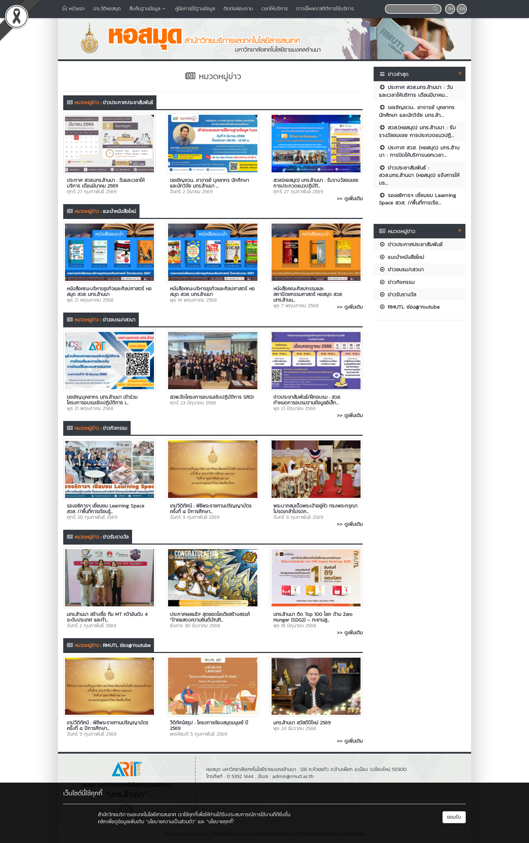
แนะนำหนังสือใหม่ (119, 211)
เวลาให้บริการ (274, 8)
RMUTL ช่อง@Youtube (126, 645)
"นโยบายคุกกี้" (220, 821)
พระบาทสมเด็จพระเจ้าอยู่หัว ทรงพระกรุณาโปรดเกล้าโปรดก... (315, 508)
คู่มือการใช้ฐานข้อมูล (195, 8)
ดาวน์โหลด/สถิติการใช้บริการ (325, 8)
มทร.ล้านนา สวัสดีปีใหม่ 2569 (302, 722)
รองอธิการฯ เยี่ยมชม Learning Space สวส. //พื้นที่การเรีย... (417, 199)
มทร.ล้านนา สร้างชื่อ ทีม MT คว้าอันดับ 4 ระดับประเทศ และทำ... (107, 617)
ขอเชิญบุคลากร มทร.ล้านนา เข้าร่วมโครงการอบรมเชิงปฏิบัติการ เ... (102, 399)
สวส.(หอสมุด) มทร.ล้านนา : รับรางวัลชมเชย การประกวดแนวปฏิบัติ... (315, 183)
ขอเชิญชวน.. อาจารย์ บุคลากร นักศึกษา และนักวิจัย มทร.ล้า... (416, 111)
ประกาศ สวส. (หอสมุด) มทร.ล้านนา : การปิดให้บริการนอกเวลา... (419, 151)
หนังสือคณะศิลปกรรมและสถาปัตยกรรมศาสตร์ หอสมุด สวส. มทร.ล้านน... (307, 294)
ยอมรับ (454, 817)
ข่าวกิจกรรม (115, 428)
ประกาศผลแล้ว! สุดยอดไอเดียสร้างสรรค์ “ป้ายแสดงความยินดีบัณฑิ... (210, 617)
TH (450, 9)
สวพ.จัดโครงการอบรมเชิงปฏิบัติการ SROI (212, 397)
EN (462, 9)
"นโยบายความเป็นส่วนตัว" (171, 821)
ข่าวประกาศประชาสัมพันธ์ (128, 102)
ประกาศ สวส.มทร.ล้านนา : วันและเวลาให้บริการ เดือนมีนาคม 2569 (105, 183)
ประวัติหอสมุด (107, 8)
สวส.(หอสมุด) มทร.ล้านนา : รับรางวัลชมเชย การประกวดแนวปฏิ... (417, 131)
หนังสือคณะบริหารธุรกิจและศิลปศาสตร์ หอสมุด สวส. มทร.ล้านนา (109, 291)
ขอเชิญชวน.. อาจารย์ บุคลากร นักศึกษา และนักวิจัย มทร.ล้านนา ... (209, 183)
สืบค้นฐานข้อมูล (148, 8)
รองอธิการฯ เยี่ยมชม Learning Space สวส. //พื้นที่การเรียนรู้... (105, 508)
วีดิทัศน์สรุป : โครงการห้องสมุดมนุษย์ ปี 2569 (209, 725)
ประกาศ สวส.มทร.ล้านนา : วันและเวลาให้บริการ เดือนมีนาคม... (416, 91)
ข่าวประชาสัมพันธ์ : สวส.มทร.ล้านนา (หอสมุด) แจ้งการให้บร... (419, 175)
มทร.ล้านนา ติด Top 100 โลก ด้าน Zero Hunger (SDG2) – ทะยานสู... (312, 617)
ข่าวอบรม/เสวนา (119, 319)
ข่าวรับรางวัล (116, 537)
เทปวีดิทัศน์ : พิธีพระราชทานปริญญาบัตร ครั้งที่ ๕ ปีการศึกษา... (210, 508)
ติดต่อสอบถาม (238, 8)
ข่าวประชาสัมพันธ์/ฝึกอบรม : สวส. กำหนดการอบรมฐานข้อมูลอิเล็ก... (306, 399)
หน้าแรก (73, 8)
